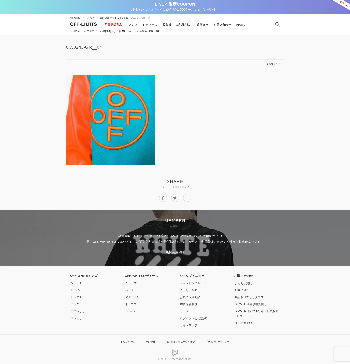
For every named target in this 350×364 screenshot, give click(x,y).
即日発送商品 (113, 24)
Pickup (240, 24)
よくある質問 (188, 289)
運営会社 (201, 24)
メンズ (131, 24)
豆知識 (165, 24)
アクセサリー (79, 310)
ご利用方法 (182, 24)
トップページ (122, 340)
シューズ (76, 282)
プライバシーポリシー (221, 340)
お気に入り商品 (190, 296)
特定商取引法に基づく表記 (179, 340)
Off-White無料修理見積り (252, 303)
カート (184, 310)
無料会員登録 (175, 251)
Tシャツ (75, 289)
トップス (76, 296)
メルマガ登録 (243, 322)
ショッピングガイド (193, 282)
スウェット (78, 317)
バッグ (74, 303)
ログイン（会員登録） (195, 317)
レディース (149, 24)
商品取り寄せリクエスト (251, 296)
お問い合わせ (221, 24)
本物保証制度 (188, 303)
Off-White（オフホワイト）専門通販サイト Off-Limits (99, 17)
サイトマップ (188, 324)
